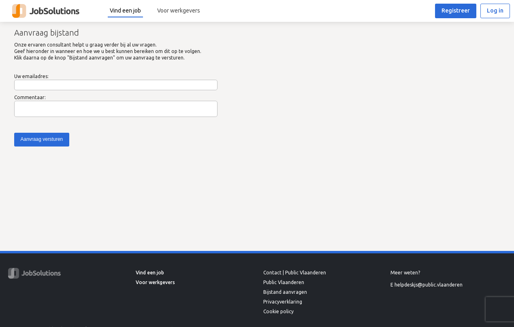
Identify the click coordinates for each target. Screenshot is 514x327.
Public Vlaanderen (283, 282)
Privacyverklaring (282, 301)
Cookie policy (278, 311)
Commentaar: (30, 97)
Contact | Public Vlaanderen (294, 272)
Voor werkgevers (178, 10)
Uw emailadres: (31, 76)
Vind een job (125, 10)
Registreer (455, 10)
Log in (495, 10)
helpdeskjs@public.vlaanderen (429, 284)
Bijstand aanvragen (285, 292)
